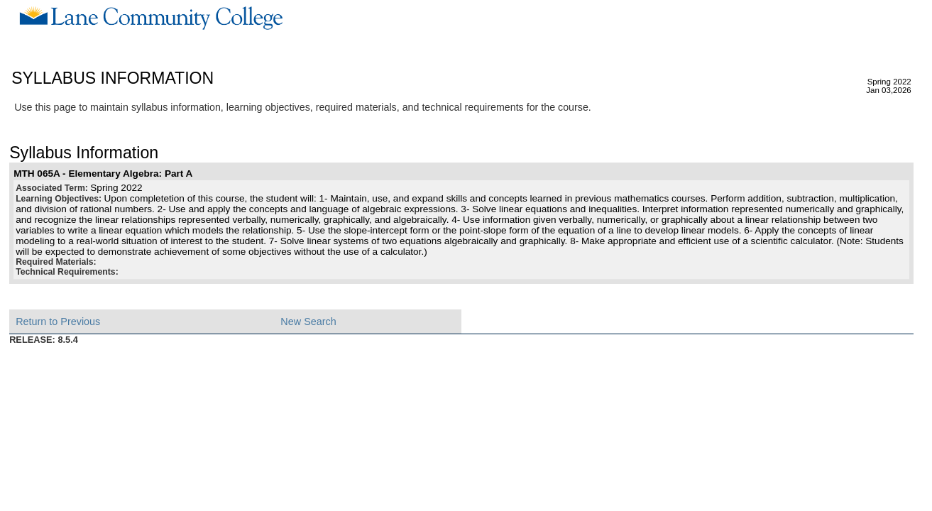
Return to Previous (58, 321)
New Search (308, 321)
